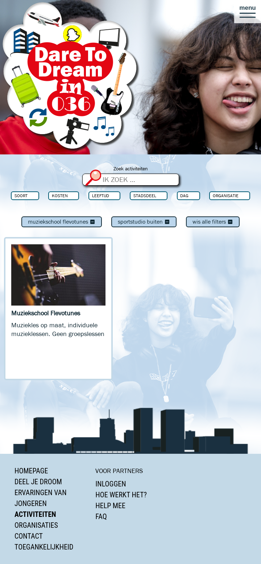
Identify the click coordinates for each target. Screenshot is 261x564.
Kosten (60, 195)
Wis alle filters (212, 222)
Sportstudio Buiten (144, 222)
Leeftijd (100, 195)
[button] (247, 11)
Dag (184, 195)
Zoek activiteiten (130, 168)
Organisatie (226, 195)
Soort (21, 195)
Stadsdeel (144, 195)
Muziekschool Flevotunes (61, 222)
